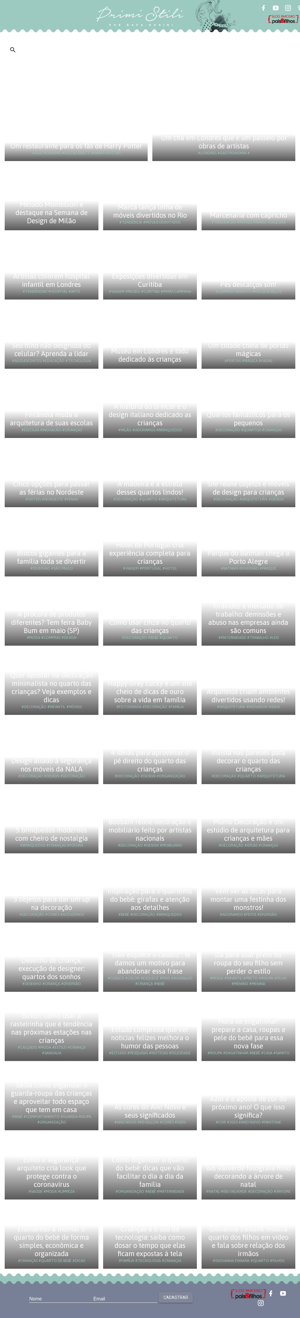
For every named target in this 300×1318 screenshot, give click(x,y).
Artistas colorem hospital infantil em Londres (51, 280)
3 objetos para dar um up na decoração (51, 903)
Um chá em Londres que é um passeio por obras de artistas (224, 142)
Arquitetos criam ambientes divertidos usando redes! (248, 696)
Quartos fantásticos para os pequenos (248, 419)
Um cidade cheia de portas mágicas (248, 349)
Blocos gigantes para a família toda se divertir (51, 557)
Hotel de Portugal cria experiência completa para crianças (149, 553)
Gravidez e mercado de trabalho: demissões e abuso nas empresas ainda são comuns (248, 618)
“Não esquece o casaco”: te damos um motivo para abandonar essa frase (150, 963)
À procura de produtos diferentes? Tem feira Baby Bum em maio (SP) (51, 622)
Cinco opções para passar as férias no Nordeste (51, 488)
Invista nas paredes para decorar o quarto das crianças (248, 761)
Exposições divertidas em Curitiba (150, 280)
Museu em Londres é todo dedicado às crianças (150, 355)
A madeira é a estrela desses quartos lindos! (150, 488)
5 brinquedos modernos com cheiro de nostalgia (51, 834)
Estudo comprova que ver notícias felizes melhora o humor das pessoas (150, 1038)
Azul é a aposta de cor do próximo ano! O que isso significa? (248, 1107)
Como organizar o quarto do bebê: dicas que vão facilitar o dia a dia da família (150, 1172)
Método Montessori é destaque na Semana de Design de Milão (52, 212)
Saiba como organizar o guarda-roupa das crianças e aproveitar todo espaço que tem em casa (51, 1097)
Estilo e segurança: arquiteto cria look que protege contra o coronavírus (51, 1172)
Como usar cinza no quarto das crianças (150, 626)
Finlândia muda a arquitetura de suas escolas (51, 419)
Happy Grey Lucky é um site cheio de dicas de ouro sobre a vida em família (150, 691)
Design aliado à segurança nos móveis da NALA (51, 765)
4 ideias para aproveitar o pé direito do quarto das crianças (150, 761)
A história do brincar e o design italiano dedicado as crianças (150, 414)
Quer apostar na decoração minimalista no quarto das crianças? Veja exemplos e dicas (51, 687)
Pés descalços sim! (248, 284)
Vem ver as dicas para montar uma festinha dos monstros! (248, 899)
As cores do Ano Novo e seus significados (150, 1111)
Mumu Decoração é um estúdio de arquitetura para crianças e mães (248, 830)
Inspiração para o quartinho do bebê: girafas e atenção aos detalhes (150, 899)
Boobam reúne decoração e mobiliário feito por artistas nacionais (150, 830)
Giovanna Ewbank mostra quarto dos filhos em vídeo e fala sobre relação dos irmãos (248, 1241)
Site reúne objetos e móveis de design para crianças (248, 488)
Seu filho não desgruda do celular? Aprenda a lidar (51, 349)
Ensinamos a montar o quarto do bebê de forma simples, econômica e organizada (51, 1241)
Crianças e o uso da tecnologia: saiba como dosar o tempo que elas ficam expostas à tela (150, 1241)
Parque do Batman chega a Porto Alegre (248, 557)
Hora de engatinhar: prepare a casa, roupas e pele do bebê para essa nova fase (248, 1033)
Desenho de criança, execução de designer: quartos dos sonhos (51, 968)
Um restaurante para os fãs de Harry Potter (76, 146)
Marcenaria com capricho (248, 215)
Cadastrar (175, 1297)
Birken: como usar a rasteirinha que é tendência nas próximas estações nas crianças (51, 1028)
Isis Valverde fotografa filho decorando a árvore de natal (248, 1176)
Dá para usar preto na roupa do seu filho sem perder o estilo (248, 963)
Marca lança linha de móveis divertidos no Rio (150, 211)
